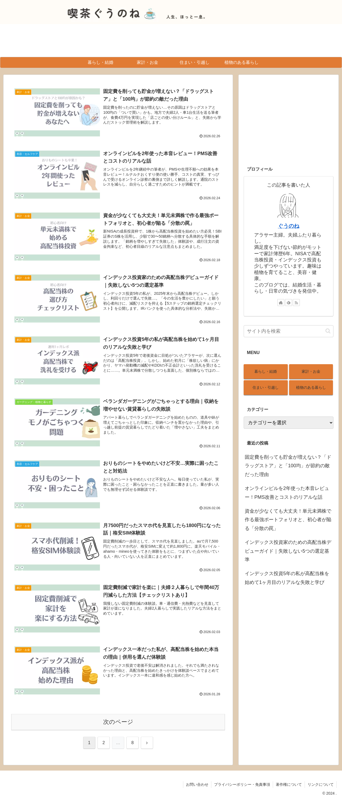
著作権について (289, 784)
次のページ (118, 721)
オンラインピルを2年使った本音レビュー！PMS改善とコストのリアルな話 (287, 493)
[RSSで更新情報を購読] (296, 302)
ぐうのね (288, 226)
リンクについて (321, 784)
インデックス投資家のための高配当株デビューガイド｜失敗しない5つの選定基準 (288, 551)
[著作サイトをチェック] (280, 302)
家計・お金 (311, 371)
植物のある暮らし (311, 387)
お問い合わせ (197, 784)
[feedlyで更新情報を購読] (288, 302)
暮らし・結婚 (265, 371)
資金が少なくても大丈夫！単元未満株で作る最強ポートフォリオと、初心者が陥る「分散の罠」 (288, 519)
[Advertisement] (288, 117)
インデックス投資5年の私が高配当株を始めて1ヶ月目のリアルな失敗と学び (287, 578)
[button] (328, 331)
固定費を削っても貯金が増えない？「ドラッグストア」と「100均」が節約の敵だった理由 (288, 465)
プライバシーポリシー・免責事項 (242, 784)
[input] (288, 331)
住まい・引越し (265, 387)
